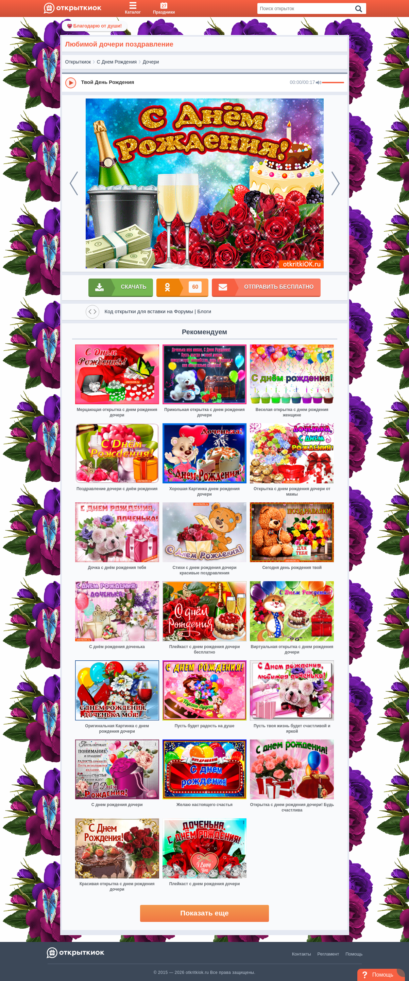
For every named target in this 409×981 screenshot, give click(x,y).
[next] (335, 183)
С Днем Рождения (117, 62)
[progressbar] (333, 83)
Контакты (301, 954)
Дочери (151, 62)
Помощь (353, 954)
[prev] (74, 183)
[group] (204, 82)
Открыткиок (78, 62)
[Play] (70, 82)
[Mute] (318, 82)
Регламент (328, 954)
